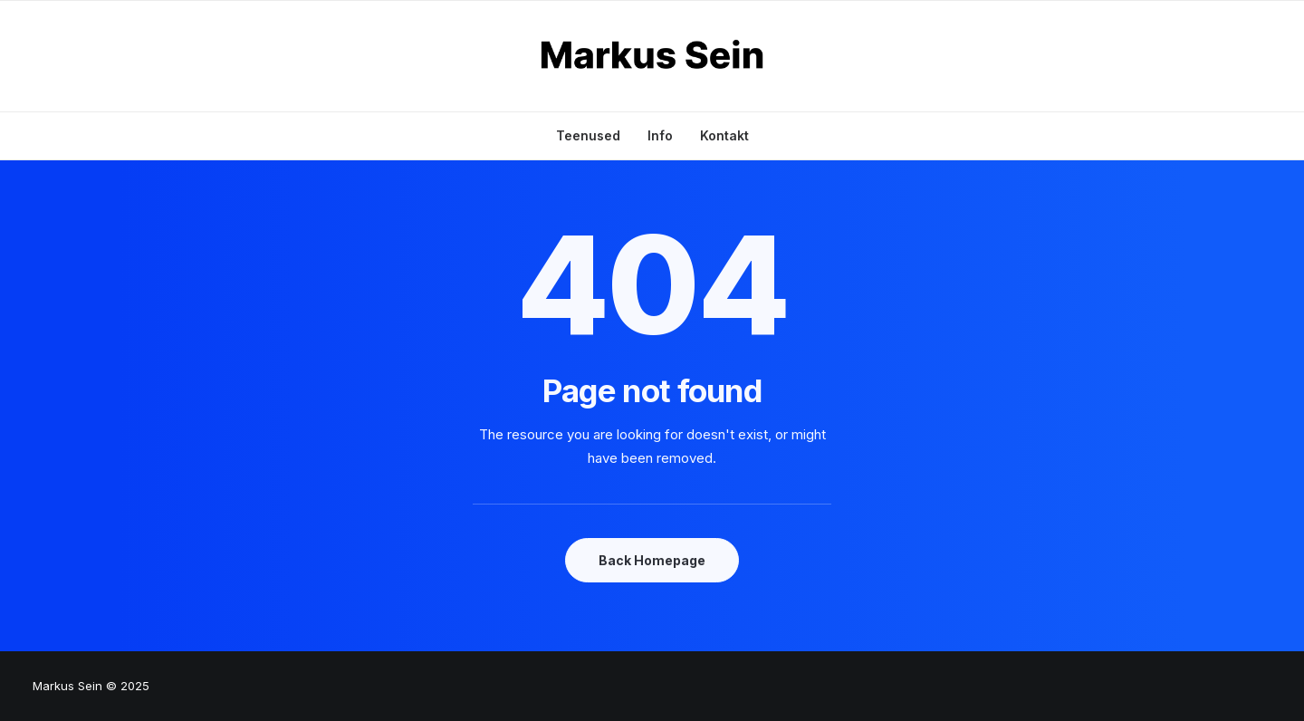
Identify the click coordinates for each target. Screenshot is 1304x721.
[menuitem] (594, 135)
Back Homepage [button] (652, 560)
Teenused (588, 135)
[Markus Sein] (652, 56)
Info (660, 135)
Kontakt (724, 135)
